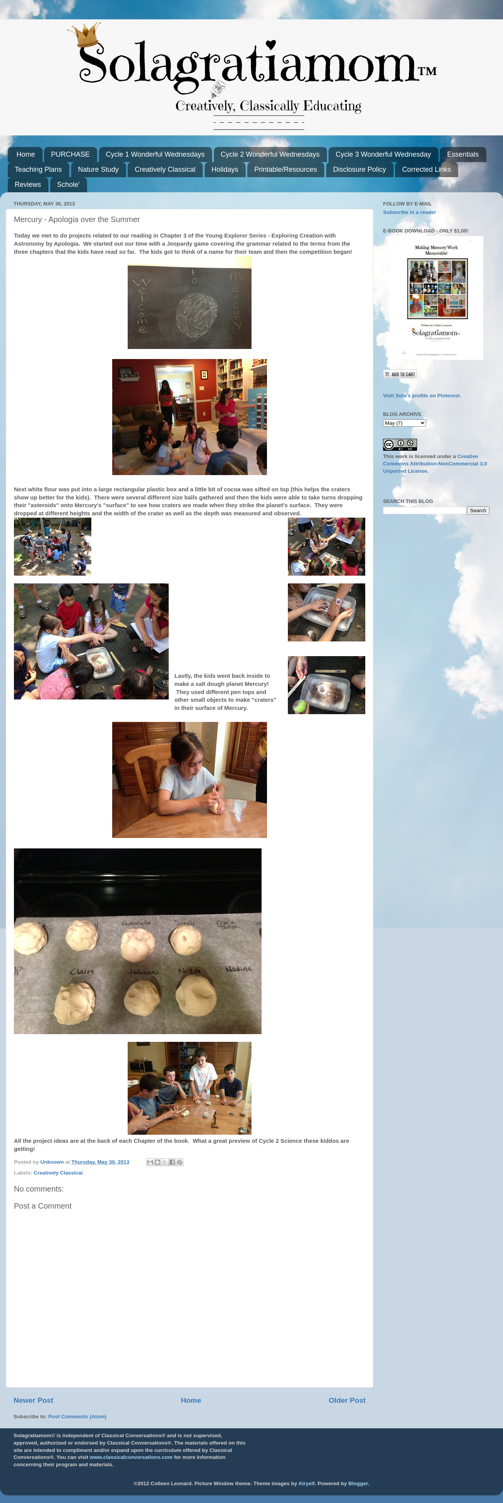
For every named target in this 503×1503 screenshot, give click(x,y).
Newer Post (33, 1400)
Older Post (347, 1400)
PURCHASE (70, 154)
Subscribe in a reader (409, 212)
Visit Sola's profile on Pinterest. (422, 395)
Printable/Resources (285, 169)
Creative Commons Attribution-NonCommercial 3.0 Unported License (435, 463)
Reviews (28, 184)
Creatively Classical (165, 169)
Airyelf (306, 1483)
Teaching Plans (38, 169)
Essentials (463, 154)
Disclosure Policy (359, 169)
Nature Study (98, 169)
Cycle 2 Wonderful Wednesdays (270, 154)
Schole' (68, 184)
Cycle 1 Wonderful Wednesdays (155, 154)
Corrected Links (426, 169)
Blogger (358, 1483)
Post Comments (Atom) (77, 1416)
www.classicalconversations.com (131, 1457)
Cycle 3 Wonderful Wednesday (383, 154)
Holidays (225, 169)
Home (26, 154)
